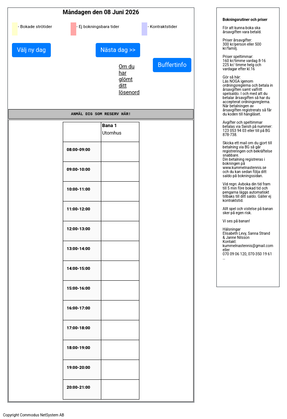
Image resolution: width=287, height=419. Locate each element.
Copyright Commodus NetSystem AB (33, 415)
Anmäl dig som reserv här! (101, 114)
